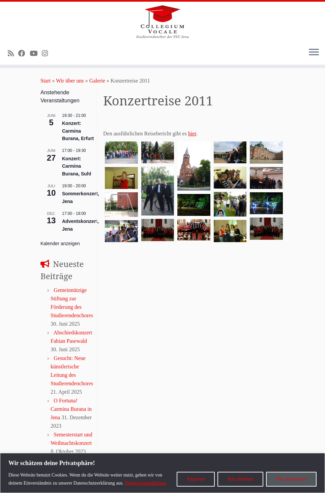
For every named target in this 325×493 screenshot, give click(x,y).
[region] (162, 473)
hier (192, 133)
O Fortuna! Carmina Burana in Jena (71, 409)
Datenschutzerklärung (146, 483)
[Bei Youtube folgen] (36, 53)
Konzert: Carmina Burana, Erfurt (78, 131)
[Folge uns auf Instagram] (47, 53)
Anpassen (195, 479)
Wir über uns (70, 81)
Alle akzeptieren (291, 479)
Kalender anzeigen (60, 243)
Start (45, 81)
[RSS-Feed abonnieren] (13, 53)
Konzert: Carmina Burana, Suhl (76, 166)
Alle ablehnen (240, 479)
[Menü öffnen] (314, 52)
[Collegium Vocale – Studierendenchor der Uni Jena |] (162, 22)
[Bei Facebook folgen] (24, 53)
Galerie (97, 81)
